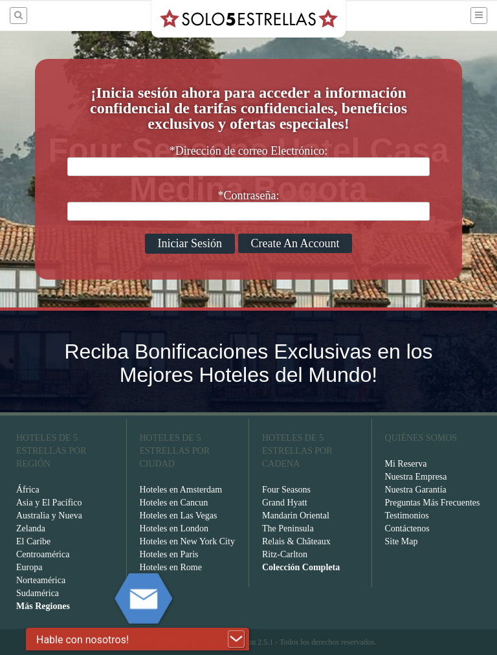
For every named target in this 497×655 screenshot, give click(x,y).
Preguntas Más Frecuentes (432, 502)
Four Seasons (286, 489)
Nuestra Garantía (416, 489)
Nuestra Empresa (416, 477)
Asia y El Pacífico (49, 502)
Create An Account (295, 243)
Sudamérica (37, 593)
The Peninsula (288, 528)
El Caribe (33, 541)
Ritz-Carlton (284, 554)
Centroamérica (42, 554)
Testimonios (407, 515)
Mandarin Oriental (295, 515)
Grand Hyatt (284, 502)
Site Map (401, 541)
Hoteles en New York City (187, 541)
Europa (29, 567)
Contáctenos (407, 528)
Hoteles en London (174, 528)
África (27, 489)
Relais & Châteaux (296, 541)
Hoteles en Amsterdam (181, 489)
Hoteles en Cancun (174, 502)
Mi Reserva (406, 464)
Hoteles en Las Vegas (178, 515)
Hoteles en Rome (171, 567)
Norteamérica (40, 580)
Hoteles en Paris (169, 554)
